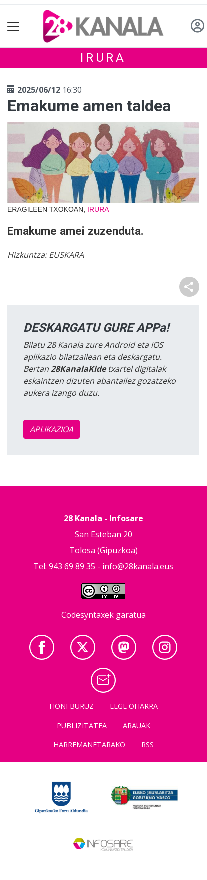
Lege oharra (134, 706)
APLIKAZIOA (52, 429)
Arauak (136, 725)
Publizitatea (82, 725)
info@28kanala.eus (138, 566)
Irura (103, 58)
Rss (148, 744)
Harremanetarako (90, 744)
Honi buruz (72, 706)
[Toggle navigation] (13, 26)
